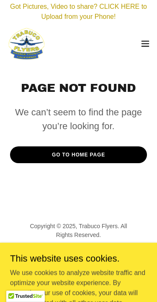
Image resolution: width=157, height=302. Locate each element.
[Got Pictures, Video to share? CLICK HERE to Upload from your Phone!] (78, 12)
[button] (145, 43)
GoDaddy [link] (94, 253)
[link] (26, 43)
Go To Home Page (78, 155)
